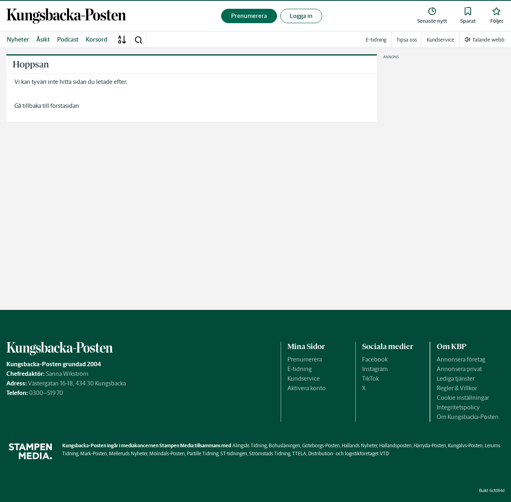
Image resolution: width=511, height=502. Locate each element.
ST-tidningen (233, 453)
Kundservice (303, 378)
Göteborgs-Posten (321, 445)
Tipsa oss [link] (406, 39)
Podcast (68, 39)
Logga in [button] (301, 16)
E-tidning (299, 369)
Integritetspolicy (458, 407)
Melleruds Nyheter (128, 453)
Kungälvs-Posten (465, 445)
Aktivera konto (306, 388)
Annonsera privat (459, 369)
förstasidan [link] (64, 105)
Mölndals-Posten (167, 453)
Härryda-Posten (430, 445)
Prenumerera (304, 359)
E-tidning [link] (376, 39)
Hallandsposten (395, 445)
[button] (138, 40)
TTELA (299, 453)
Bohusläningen (284, 445)
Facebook (375, 359)
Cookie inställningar (463, 397)
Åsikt (43, 39)
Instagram (375, 369)
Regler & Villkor (457, 388)
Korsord (96, 39)
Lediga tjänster (456, 378)
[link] (66, 16)
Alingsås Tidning (249, 445)
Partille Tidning (202, 453)
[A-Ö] (122, 40)
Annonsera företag (461, 359)
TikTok (370, 378)
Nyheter (18, 39)
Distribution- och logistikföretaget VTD (348, 453)
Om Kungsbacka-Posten (468, 417)
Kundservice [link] (440, 39)
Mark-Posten (93, 453)
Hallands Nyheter (359, 445)
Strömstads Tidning (269, 453)
